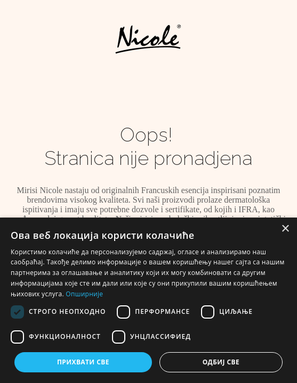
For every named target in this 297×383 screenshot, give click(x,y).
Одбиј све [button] (221, 362)
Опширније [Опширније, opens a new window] (84, 293)
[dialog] (148, 300)
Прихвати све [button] (83, 362)
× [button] (285, 229)
